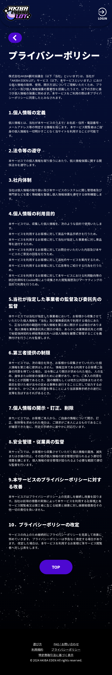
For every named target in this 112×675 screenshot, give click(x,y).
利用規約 (37, 649)
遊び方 (37, 644)
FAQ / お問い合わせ (66, 644)
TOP (56, 567)
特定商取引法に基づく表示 (56, 655)
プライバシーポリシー (65, 649)
